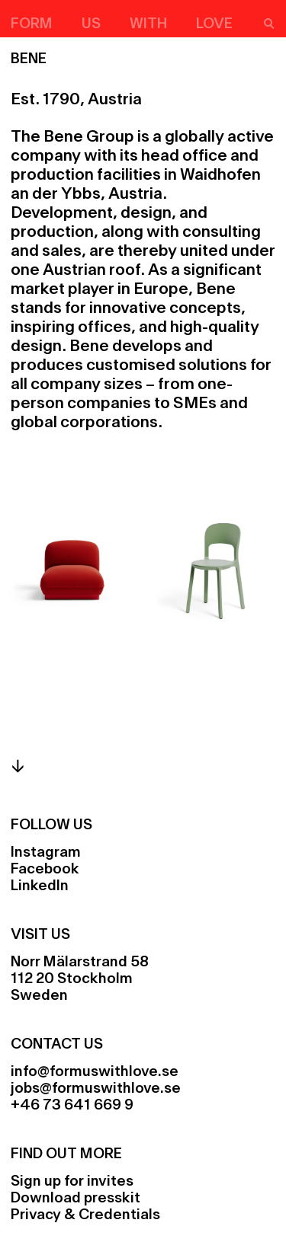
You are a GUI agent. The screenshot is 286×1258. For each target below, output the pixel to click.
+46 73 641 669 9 (72, 1105)
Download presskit (75, 1198)
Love (214, 24)
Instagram (46, 852)
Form (32, 24)
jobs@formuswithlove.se (96, 1089)
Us (91, 24)
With (148, 24)
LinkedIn (40, 886)
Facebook (45, 869)
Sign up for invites (72, 1181)
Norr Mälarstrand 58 (80, 962)
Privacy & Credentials (85, 1215)
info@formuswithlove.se (94, 1072)
